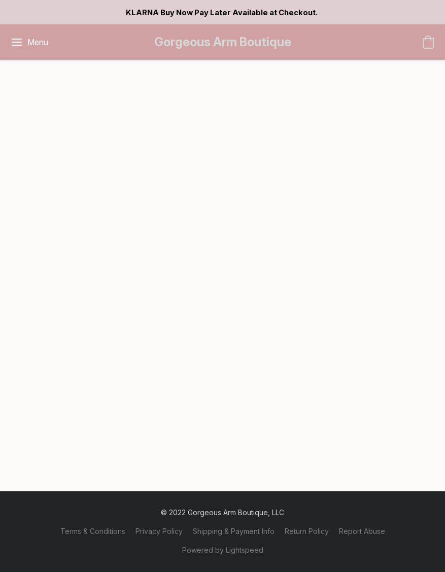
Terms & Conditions (92, 531)
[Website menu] (29, 42)
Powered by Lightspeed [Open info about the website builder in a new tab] (222, 550)
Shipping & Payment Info (234, 531)
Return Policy (307, 531)
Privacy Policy (159, 531)
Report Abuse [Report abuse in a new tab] (362, 531)
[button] (222, 42)
